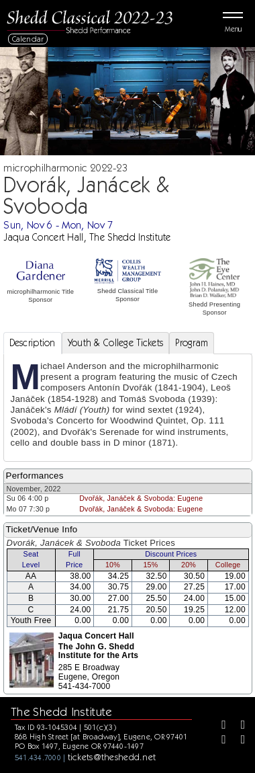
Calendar (28, 38)
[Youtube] (238, 740)
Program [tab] (191, 342)
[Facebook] (218, 726)
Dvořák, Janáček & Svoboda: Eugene (141, 498)
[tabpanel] (128, 407)
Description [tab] (32, 342)
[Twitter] (238, 726)
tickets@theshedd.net (112, 756)
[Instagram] (218, 740)
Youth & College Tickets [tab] (116, 342)
